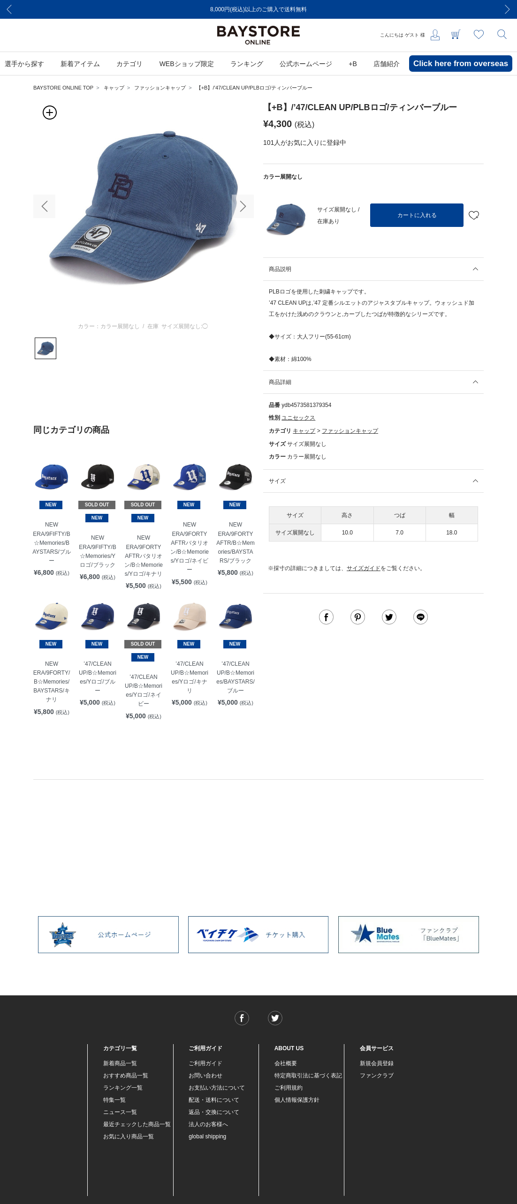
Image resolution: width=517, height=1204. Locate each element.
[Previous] (9, 9)
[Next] (507, 9)
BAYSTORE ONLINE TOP (63, 87)
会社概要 (285, 1063)
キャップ (114, 87)
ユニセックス (298, 417)
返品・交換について (214, 1112)
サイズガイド (363, 568)
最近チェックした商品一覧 (137, 1124)
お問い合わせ (205, 1075)
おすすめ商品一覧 (125, 1075)
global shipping (207, 1136)
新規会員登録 (377, 1063)
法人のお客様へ (208, 1124)
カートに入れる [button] (417, 215)
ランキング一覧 (123, 1087)
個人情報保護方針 (296, 1100)
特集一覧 (114, 1100)
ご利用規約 (288, 1087)
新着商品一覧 (120, 1063)
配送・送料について (214, 1100)
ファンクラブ (377, 1075)
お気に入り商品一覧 (128, 1136)
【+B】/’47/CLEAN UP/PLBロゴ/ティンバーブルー (254, 87)
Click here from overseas (460, 63)
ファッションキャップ (160, 87)
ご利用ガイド (205, 1063)
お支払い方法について (217, 1087)
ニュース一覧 (120, 1112)
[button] (44, 206)
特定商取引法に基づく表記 (308, 1075)
